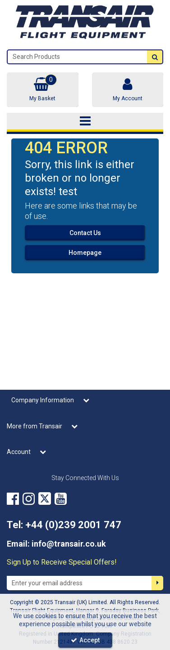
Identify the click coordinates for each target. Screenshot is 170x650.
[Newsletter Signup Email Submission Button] (157, 583)
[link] (13, 498)
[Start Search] (154, 56)
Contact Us (85, 232)
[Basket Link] (42, 89)
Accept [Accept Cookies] (85, 640)
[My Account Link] (128, 89)
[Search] (77, 56)
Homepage (85, 252)
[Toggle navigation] (85, 121)
